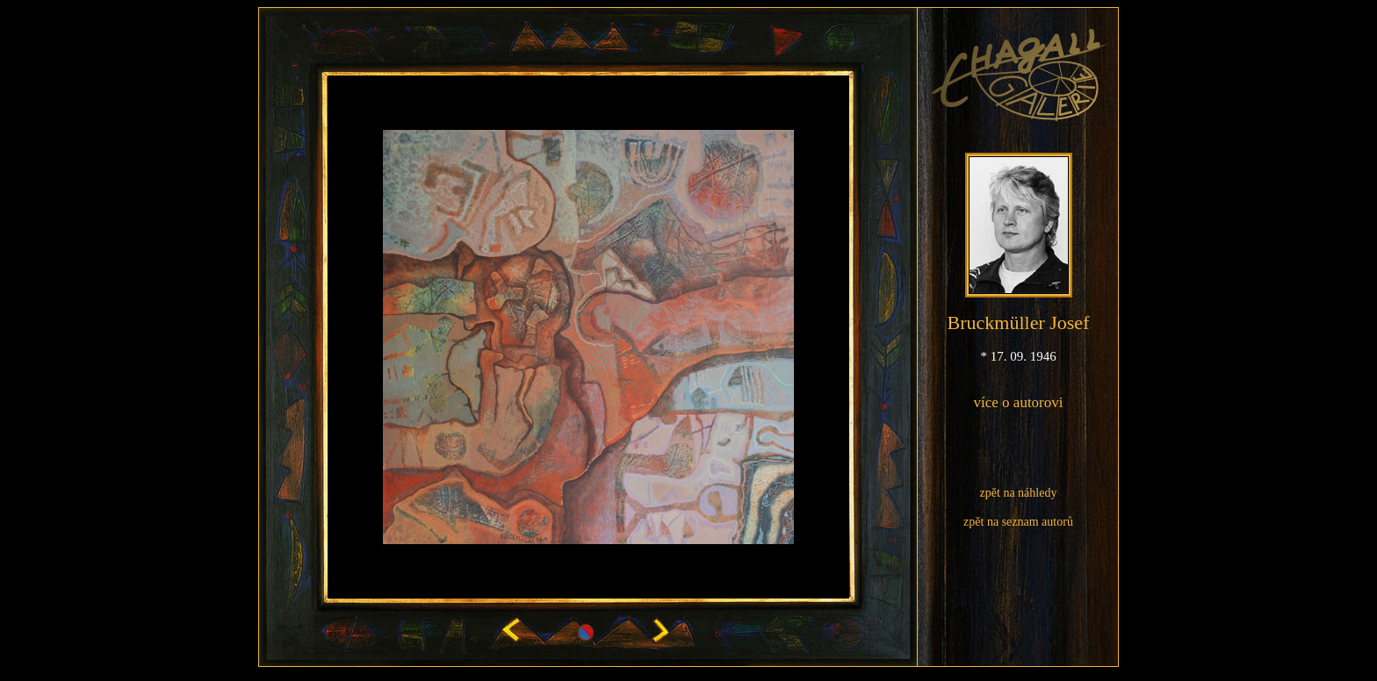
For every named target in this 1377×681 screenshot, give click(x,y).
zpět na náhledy (1018, 492)
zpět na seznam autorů (1018, 521)
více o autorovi (1018, 402)
